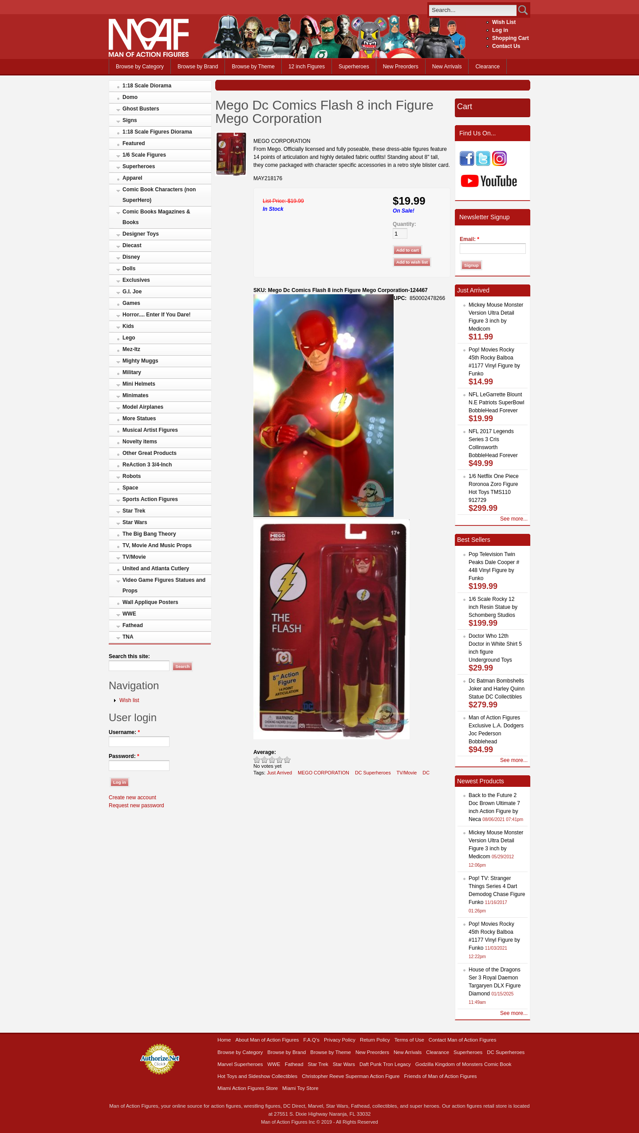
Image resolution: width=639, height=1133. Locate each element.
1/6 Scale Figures (144, 155)
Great (280, 759)
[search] (473, 10)
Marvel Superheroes (240, 1064)
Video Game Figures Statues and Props (163, 585)
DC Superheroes (373, 772)
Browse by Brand (198, 66)
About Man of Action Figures (267, 1039)
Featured (133, 143)
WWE (129, 614)
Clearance (487, 66)
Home (224, 1039)
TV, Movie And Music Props (157, 545)
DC (426, 772)
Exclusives (136, 280)
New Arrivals (447, 66)
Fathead (132, 625)
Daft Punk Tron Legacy (385, 1064)
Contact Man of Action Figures (463, 1039)
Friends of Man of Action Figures (440, 1076)
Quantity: (404, 224)
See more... (514, 519)
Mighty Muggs (140, 361)
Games (131, 303)
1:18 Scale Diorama (146, 86)
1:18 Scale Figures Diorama (157, 132)
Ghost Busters (140, 109)
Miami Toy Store (300, 1088)
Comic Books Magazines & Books (156, 217)
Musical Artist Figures (150, 430)
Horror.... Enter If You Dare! (156, 315)
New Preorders (400, 66)
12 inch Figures (306, 66)
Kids (128, 326)
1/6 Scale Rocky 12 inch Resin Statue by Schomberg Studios (493, 607)
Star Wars (134, 522)
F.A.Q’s (312, 1039)
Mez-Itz (131, 349)
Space (130, 488)
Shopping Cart (510, 38)
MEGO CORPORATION (323, 772)
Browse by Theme (253, 66)
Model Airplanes (142, 407)
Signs (129, 120)
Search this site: (129, 656)
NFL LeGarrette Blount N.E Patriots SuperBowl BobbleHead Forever (496, 402)
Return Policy (375, 1039)
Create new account (132, 797)
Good (272, 759)
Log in (500, 30)
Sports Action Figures (150, 499)
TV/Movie (134, 557)
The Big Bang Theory (149, 534)
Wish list (129, 700)
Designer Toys (140, 234)
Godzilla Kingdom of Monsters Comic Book (463, 1064)
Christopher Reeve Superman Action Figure (350, 1076)
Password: (124, 756)
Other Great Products (149, 453)
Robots (131, 476)
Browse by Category (140, 66)
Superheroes (354, 66)
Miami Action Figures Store (247, 1088)
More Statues (139, 418)
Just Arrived (279, 772)
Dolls (128, 268)
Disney (131, 257)
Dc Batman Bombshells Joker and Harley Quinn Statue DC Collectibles (497, 689)
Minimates (135, 395)
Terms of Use (409, 1039)
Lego (128, 338)
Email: (469, 239)
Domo (130, 97)
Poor (257, 759)
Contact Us (506, 46)
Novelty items (139, 441)
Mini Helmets (138, 384)
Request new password (136, 805)
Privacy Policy (339, 1039)
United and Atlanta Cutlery (155, 568)
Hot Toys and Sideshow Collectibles (257, 1076)
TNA (128, 637)
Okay (264, 759)
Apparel (132, 178)
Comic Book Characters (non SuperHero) (159, 194)
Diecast (132, 245)
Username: (124, 732)
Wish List (504, 22)
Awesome (287, 759)
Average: (264, 752)
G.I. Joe (132, 291)
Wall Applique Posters (150, 602)
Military (131, 372)
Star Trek (133, 511)
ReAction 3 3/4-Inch (147, 465)
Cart (464, 106)
